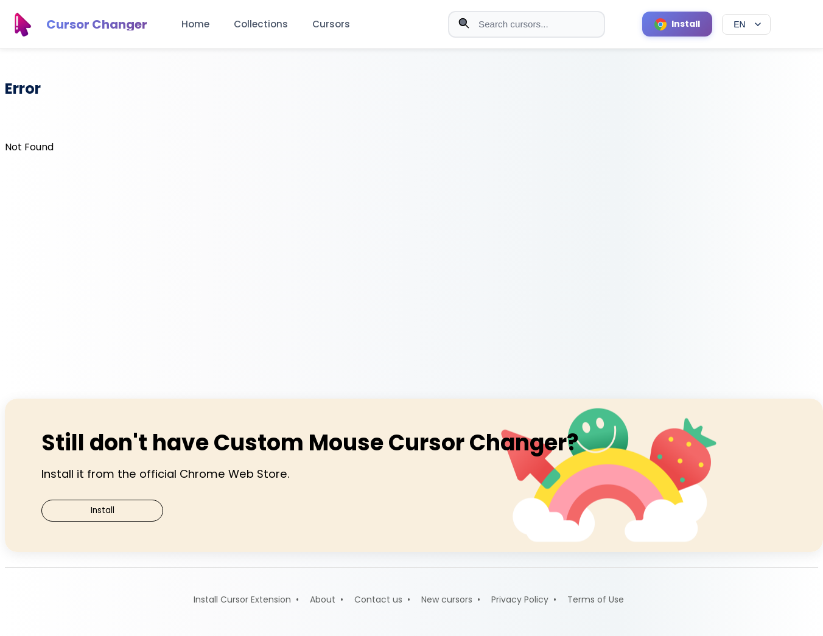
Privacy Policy (519, 599)
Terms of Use (595, 599)
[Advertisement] (414, 274)
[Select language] (746, 24)
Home (195, 24)
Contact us (378, 599)
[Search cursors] (526, 24)
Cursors (331, 24)
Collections (261, 24)
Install (102, 510)
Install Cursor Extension (242, 599)
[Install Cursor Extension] (677, 24)
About (322, 599)
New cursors (446, 599)
